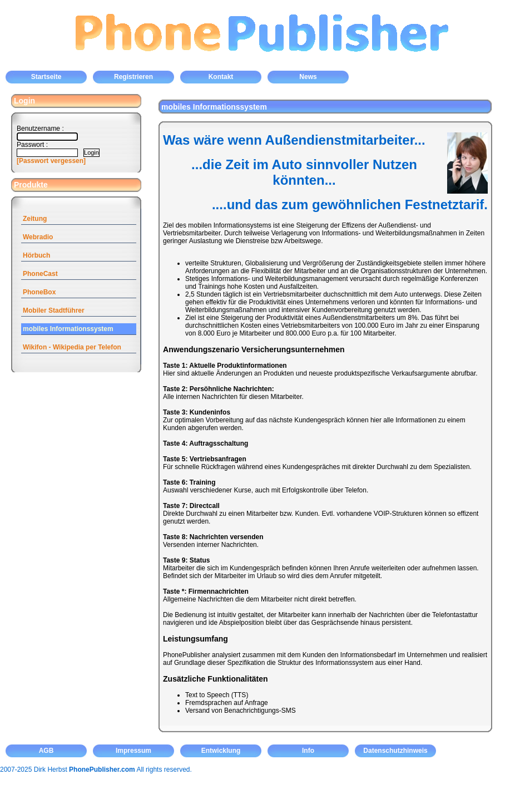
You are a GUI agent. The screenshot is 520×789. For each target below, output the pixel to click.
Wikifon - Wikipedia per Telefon (72, 347)
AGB (46, 751)
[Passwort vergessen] (51, 161)
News (307, 77)
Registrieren (133, 77)
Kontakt (221, 77)
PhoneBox (39, 292)
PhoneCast (40, 274)
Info (308, 751)
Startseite (46, 77)
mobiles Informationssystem (68, 329)
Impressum (133, 751)
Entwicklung (221, 751)
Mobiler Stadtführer (54, 310)
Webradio (38, 237)
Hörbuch (36, 255)
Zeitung (35, 219)
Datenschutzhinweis (395, 751)
